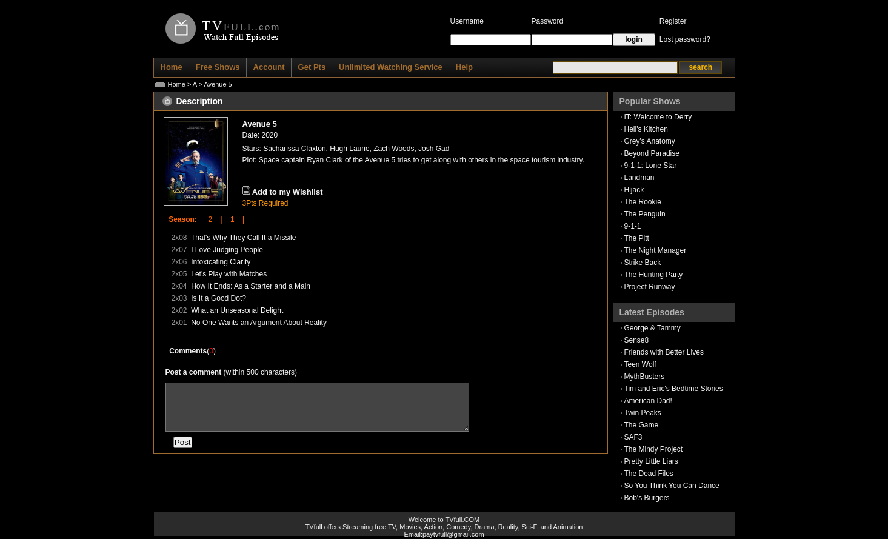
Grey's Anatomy (649, 141)
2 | (211, 219)
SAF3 (633, 437)
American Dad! (648, 401)
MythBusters (644, 376)
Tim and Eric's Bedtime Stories (673, 388)
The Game (641, 425)
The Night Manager (655, 250)
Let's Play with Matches (229, 274)
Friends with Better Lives (664, 352)
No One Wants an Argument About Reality (259, 322)
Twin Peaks (642, 413)
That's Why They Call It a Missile (243, 237)
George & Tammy (652, 328)
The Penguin (645, 214)
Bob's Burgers (647, 498)
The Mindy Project (653, 449)
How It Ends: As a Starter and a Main (250, 286)
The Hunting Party (653, 274)
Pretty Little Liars (651, 461)
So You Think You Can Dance (671, 485)
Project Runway (649, 287)
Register (673, 21)
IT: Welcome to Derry (658, 117)
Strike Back (642, 262)
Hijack (634, 190)
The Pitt (636, 238)
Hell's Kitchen (646, 129)
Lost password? (684, 39)
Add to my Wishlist (287, 191)
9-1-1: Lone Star (650, 165)
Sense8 (636, 340)
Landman (639, 177)
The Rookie (642, 202)
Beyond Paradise (651, 153)
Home (176, 84)
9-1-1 (632, 226)
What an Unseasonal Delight (237, 310)
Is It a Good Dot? (218, 298)
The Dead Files (648, 473)
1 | (233, 219)
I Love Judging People (227, 250)
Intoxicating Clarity (220, 262)
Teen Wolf (640, 364)
